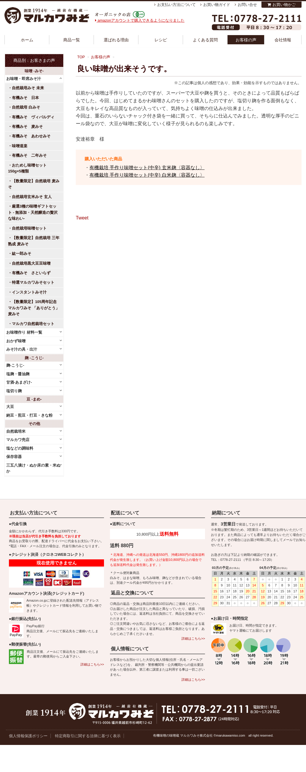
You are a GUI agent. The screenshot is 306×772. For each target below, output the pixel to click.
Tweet (82, 217)
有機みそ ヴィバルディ (33, 117)
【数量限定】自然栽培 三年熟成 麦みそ (33, 241)
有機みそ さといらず (31, 273)
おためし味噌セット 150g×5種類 (29, 168)
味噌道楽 (19, 146)
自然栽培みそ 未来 (28, 88)
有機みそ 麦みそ (27, 126)
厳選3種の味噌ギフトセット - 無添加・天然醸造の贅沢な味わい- (33, 212)
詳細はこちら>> (92, 664)
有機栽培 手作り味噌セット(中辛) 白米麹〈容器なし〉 (147, 175)
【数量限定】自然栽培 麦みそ (33, 184)
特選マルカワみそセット (33, 282)
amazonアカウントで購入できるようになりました (139, 20)
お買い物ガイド (216, 4)
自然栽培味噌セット (29, 228)
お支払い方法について (176, 4)
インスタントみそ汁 (29, 292)
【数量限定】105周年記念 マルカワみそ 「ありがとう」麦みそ (33, 307)
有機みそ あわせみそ (31, 136)
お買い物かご (284, 4)
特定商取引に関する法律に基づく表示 (88, 736)
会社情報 (283, 39)
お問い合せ (247, 4)
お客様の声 (246, 39)
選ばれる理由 (116, 39)
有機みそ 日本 (25, 97)
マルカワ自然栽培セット (33, 323)
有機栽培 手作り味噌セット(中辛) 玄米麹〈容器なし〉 (147, 167)
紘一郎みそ (21, 253)
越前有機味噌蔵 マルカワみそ (46, 15)
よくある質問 (205, 39)
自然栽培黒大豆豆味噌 (31, 263)
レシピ (160, 39)
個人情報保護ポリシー (28, 736)
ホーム (27, 39)
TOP (81, 57)
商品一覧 (71, 39)
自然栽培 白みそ (26, 107)
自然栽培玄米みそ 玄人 (32, 196)
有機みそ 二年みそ (29, 155)
